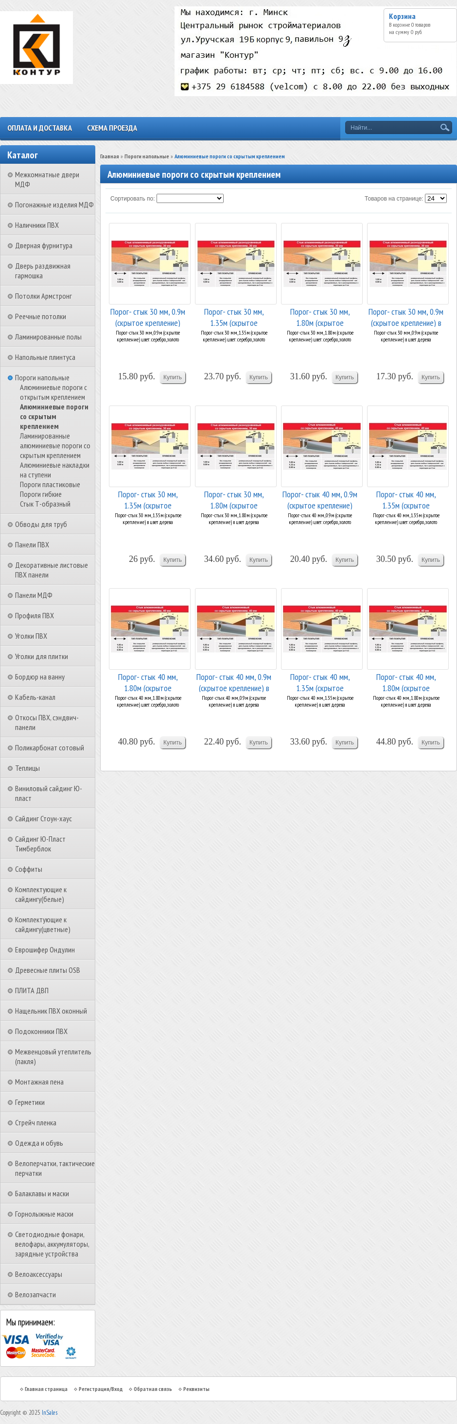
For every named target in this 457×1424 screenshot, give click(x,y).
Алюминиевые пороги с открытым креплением (53, 392)
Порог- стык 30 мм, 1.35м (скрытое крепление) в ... (148, 499)
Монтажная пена (39, 1081)
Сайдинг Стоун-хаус (43, 818)
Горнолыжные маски (44, 1214)
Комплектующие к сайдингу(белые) (41, 894)
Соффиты (28, 869)
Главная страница (46, 1388)
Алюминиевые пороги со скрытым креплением (54, 416)
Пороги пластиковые (50, 484)
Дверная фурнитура (43, 245)
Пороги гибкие (41, 494)
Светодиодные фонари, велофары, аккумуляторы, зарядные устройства (52, 1243)
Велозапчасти (35, 1294)
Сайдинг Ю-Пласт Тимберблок (40, 843)
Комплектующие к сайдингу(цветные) (42, 924)
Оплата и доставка (39, 128)
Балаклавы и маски (42, 1193)
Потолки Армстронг (43, 296)
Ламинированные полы (48, 336)
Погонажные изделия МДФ (54, 204)
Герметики (30, 1102)
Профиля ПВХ (34, 615)
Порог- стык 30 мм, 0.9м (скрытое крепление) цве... (147, 316)
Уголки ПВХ (31, 636)
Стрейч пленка (35, 1122)
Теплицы (27, 768)
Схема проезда (112, 128)
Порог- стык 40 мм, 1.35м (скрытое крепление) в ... (320, 681)
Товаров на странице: (394, 198)
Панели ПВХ (32, 544)
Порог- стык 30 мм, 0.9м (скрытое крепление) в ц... (406, 316)
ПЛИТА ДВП (32, 990)
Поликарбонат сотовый (49, 747)
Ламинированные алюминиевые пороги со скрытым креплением (55, 445)
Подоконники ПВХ (41, 1031)
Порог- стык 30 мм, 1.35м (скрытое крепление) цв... (234, 316)
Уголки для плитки (41, 656)
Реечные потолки (40, 316)
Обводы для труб (41, 524)
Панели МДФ (34, 595)
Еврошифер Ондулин (45, 949)
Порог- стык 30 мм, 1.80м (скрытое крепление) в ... (234, 499)
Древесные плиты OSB (47, 970)
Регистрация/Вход (101, 1388)
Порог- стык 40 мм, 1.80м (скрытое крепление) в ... (406, 681)
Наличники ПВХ (37, 225)
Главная (109, 156)
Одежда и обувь (39, 1143)
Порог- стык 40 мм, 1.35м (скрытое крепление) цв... (406, 499)
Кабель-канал (35, 697)
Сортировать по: (132, 198)
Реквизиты (196, 1388)
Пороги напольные (42, 377)
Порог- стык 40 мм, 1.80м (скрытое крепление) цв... (148, 681)
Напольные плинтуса (45, 357)
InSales (49, 1412)
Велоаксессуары (38, 1274)
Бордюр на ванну (40, 676)
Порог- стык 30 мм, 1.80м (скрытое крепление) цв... (320, 316)
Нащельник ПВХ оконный (51, 1011)
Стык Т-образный (45, 504)
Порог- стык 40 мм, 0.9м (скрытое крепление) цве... (319, 499)
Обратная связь (153, 1388)
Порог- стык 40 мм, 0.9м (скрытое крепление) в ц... (233, 681)
